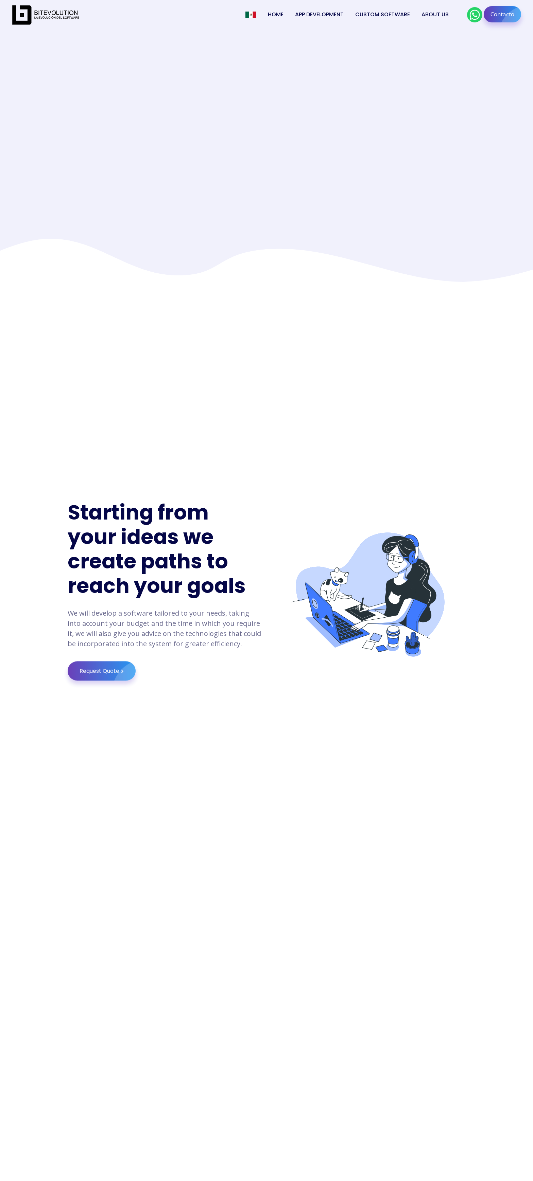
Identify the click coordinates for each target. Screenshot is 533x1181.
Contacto (506, 14)
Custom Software (382, 14)
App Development (319, 14)
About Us (435, 14)
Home (275, 14)
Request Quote (108, 685)
